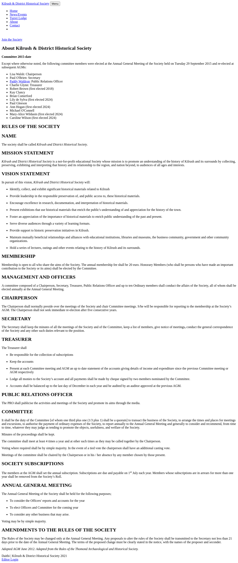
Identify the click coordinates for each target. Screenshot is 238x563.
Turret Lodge (18, 18)
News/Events (18, 14)
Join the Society (12, 39)
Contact (15, 25)
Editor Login (10, 559)
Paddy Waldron (20, 81)
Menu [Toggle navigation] (55, 3)
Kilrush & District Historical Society (25, 3)
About (14, 21)
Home (14, 11)
